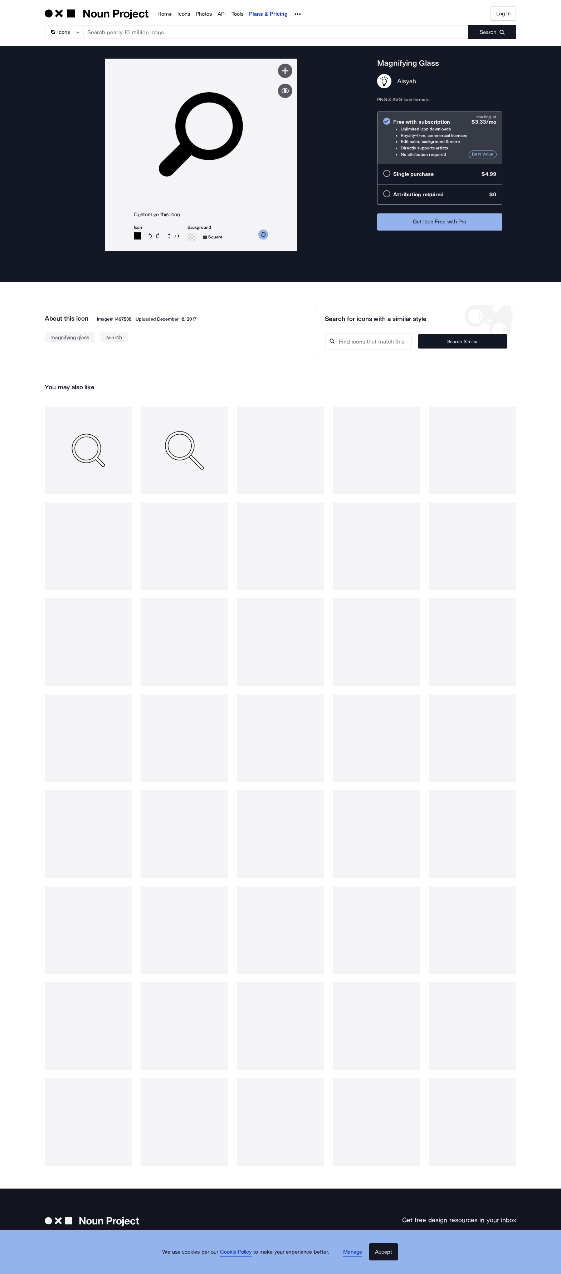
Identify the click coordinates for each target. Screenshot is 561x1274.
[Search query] (386, 341)
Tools (237, 14)
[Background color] (191, 237)
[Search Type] (64, 32)
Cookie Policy (242, 1261)
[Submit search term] (492, 32)
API (222, 14)
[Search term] (276, 32)
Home (164, 14)
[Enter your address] (439, 1237)
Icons (183, 14)
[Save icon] (285, 71)
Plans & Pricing (268, 14)
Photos (204, 14)
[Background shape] (213, 237)
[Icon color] (137, 236)
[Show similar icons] (285, 91)
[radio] (439, 138)
